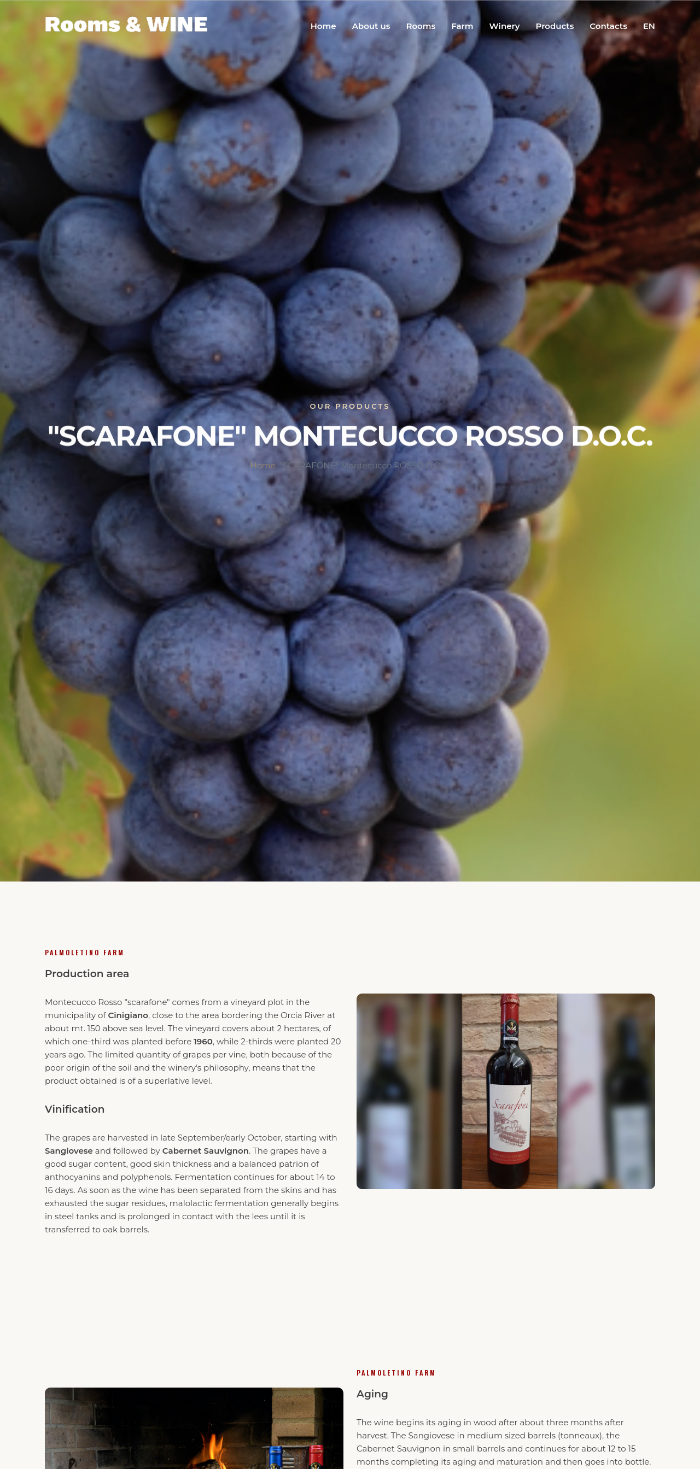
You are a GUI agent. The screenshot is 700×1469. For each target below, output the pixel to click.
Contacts (608, 26)
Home (323, 26)
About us (371, 26)
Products (554, 26)
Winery (504, 26)
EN (649, 26)
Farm (462, 26)
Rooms (420, 26)
